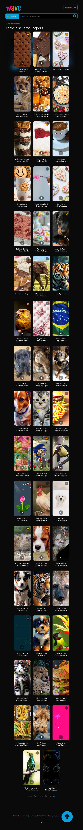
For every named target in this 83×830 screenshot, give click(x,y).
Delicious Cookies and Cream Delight (22, 250)
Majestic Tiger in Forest (61, 294)
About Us (24, 816)
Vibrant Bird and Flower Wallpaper (61, 654)
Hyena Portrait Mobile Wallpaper (61, 609)
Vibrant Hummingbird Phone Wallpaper (32, 789)
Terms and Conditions (38, 816)
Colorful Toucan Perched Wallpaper (60, 474)
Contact (16, 816)
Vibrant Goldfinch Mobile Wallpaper (22, 340)
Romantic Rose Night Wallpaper (22, 519)
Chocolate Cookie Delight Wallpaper (41, 70)
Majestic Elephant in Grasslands (41, 295)
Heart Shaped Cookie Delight (41, 160)
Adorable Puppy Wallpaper (41, 654)
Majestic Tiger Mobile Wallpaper (41, 609)
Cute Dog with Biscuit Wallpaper (22, 115)
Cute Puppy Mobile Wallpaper (22, 385)
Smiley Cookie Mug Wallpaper (22, 205)
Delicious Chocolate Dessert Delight (22, 160)
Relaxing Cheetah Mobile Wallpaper (41, 699)
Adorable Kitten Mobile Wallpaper (41, 430)
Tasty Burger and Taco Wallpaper (61, 699)
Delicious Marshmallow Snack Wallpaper (61, 115)
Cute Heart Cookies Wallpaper (60, 205)
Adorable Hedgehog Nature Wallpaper (22, 564)
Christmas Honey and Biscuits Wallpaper (41, 115)
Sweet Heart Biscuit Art (61, 69)
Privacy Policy (53, 816)
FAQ (61, 816)
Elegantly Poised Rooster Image (41, 519)
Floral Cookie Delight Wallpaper (41, 250)
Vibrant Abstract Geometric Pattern (22, 474)
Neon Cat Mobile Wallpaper (51, 789)
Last (54, 796)
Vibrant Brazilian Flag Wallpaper (60, 340)
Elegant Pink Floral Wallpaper (41, 340)
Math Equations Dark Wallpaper (22, 654)
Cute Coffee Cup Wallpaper (61, 160)
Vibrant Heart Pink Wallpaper (61, 744)
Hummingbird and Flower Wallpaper (41, 205)
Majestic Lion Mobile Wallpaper (41, 385)
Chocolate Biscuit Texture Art (22, 70)
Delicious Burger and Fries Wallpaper (61, 430)
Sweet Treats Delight (22, 294)
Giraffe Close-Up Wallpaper (41, 744)
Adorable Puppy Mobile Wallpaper (61, 250)
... (50, 796)
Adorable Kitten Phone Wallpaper (22, 699)
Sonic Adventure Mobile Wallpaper (41, 474)
